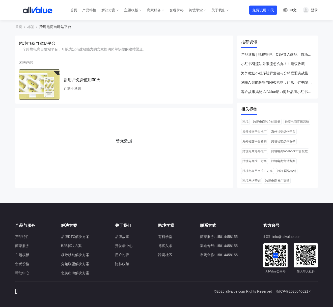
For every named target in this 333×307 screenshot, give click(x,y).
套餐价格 (177, 10)
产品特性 (89, 10)
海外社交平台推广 (254, 131)
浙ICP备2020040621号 (294, 291)
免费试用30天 (263, 10)
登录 (314, 10)
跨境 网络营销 (286, 171)
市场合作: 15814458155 (219, 255)
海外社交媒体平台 (283, 131)
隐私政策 (122, 264)
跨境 (245, 122)
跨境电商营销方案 (283, 161)
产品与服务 (25, 225)
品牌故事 (122, 237)
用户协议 (122, 255)
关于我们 (218, 10)
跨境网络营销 (251, 180)
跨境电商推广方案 (254, 161)
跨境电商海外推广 (254, 151)
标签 (30, 27)
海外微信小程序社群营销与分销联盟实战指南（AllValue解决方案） (277, 73)
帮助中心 (22, 273)
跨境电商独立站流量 (266, 122)
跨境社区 (165, 255)
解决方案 (108, 10)
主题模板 (131, 10)
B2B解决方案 (71, 246)
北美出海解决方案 (75, 273)
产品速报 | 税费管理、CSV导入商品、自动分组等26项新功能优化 (277, 54)
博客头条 (165, 246)
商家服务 (154, 10)
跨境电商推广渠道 (277, 180)
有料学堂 (165, 237)
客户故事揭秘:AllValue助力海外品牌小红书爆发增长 (277, 92)
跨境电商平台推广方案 (257, 171)
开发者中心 (124, 246)
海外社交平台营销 (254, 141)
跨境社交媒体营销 (283, 141)
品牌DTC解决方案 (75, 237)
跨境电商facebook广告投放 (289, 151)
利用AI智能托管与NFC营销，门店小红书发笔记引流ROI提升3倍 (277, 82)
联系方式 (208, 225)
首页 (73, 10)
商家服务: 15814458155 (219, 237)
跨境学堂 (196, 10)
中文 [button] (293, 10)
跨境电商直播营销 (297, 122)
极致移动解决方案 (75, 255)
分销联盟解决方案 (75, 264)
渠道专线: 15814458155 (219, 246)
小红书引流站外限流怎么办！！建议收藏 (273, 64)
